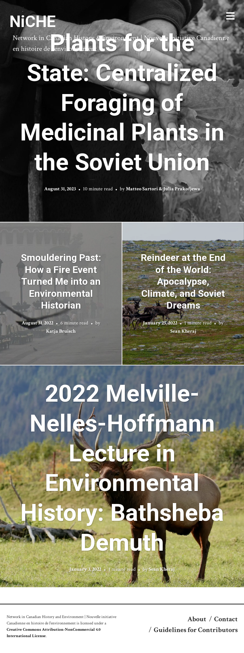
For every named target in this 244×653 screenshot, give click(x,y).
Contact (226, 619)
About (196, 619)
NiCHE (33, 21)
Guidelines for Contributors (196, 630)
